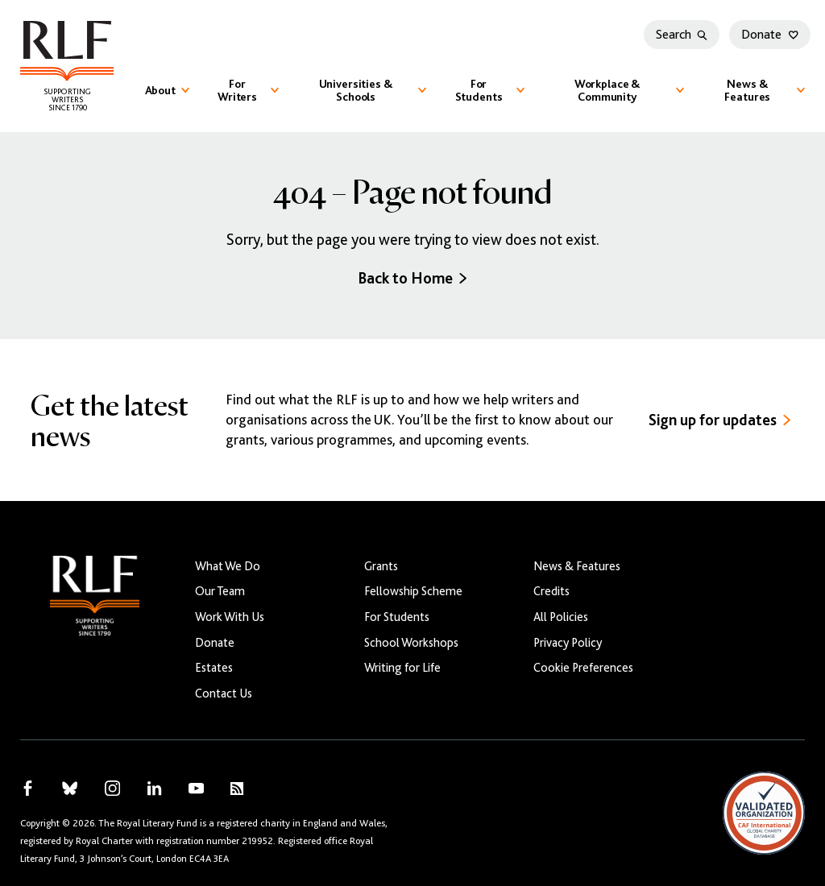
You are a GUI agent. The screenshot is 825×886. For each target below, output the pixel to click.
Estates (214, 667)
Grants (381, 565)
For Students (490, 90)
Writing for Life (402, 667)
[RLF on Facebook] (27, 788)
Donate (769, 35)
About (167, 90)
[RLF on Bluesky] (69, 788)
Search (681, 35)
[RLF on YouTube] (196, 788)
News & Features (764, 90)
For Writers (248, 90)
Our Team (220, 590)
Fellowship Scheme (413, 590)
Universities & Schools (372, 90)
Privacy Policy (567, 642)
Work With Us (229, 616)
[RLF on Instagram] (112, 788)
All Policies (560, 616)
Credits (551, 590)
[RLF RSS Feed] (236, 788)
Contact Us (223, 693)
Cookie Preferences (583, 667)
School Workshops (411, 642)
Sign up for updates (719, 420)
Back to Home (412, 278)
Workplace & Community (629, 90)
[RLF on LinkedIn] (154, 788)
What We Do (227, 565)
